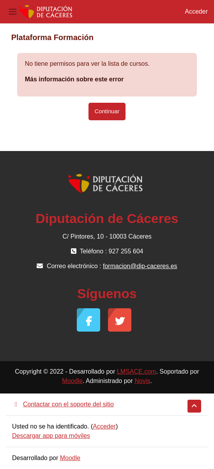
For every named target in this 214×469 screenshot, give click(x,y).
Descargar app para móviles (51, 435)
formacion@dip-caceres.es (140, 266)
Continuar (107, 111)
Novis (142, 381)
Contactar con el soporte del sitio (63, 404)
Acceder (196, 11)
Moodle (72, 381)
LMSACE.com (136, 371)
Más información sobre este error (74, 79)
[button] (194, 406)
